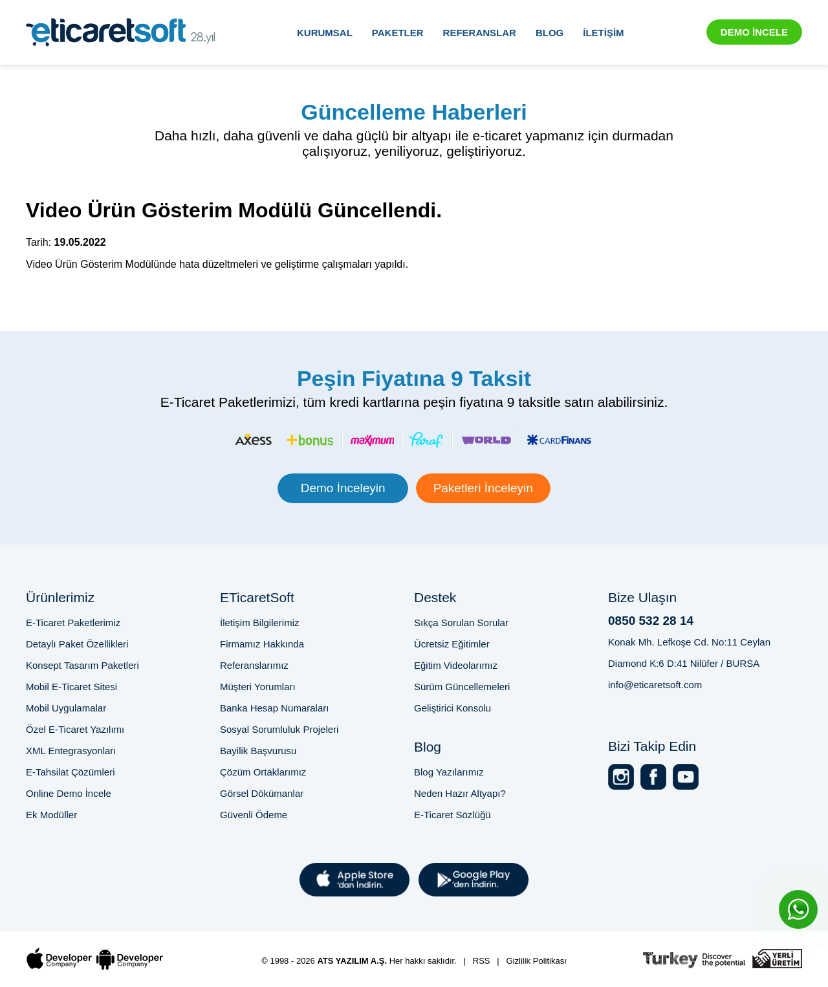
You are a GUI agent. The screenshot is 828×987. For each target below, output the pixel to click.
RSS (481, 961)
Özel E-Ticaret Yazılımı (75, 729)
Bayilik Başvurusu (258, 750)
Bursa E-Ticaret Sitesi (198, 936)
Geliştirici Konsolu (452, 707)
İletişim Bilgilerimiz (260, 622)
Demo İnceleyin (343, 488)
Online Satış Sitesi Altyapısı (747, 936)
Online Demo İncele (68, 793)
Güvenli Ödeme (253, 814)
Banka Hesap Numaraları (274, 707)
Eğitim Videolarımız (455, 665)
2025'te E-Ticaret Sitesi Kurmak (610, 936)
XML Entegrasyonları (71, 750)
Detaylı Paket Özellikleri (77, 643)
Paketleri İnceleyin (483, 488)
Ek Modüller (51, 814)
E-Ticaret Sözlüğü (452, 814)
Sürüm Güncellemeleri (462, 686)
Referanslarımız (254, 665)
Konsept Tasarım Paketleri (82, 665)
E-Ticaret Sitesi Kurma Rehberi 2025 (450, 936)
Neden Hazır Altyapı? (460, 793)
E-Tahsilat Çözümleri (70, 771)
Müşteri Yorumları (258, 686)
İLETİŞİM (603, 32)
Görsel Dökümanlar (261, 793)
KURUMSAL (325, 32)
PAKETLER (398, 32)
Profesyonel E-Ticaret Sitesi (82, 936)
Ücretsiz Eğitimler (452, 643)
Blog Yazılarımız (449, 771)
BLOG (549, 32)
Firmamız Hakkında (262, 643)
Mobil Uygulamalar (66, 707)
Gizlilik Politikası (537, 961)
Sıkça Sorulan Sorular (461, 622)
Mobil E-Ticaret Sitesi (71, 686)
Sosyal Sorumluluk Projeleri (279, 729)
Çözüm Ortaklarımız (263, 771)
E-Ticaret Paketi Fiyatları (307, 936)
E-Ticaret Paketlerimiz (73, 622)
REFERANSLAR (479, 32)
